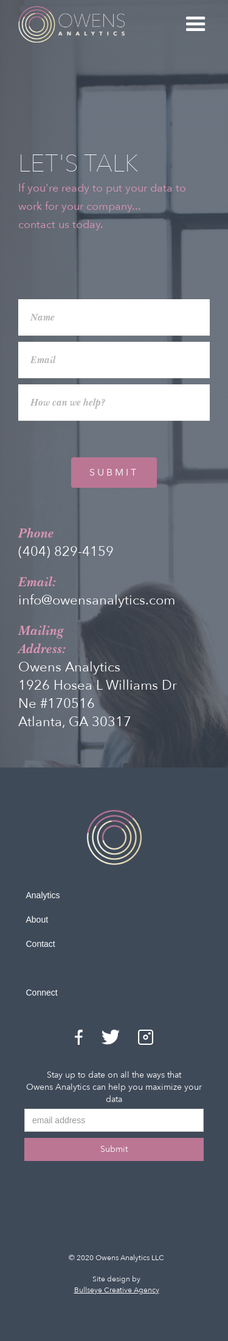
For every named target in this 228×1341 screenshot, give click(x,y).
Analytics (43, 895)
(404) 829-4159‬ (66, 551)
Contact (40, 944)
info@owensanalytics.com (96, 600)
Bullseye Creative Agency (116, 1290)
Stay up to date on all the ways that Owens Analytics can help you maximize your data (114, 1087)
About (37, 919)
